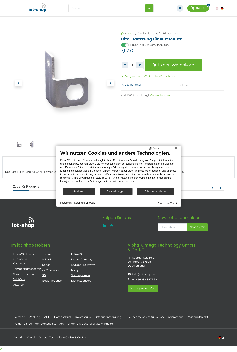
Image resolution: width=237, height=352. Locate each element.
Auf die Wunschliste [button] (159, 76)
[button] (18, 83)
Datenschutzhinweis (84, 202)
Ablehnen (78, 191)
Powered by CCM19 (167, 203)
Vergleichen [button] (131, 76)
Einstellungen (116, 191)
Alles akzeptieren (156, 191)
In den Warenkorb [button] (173, 64)
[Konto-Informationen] (180, 8)
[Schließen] (175, 148)
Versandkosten (160, 95)
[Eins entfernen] (125, 65)
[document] (118, 169)
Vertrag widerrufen (142, 288)
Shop (130, 33)
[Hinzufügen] (139, 65)
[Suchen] (149, 8)
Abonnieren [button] (197, 227)
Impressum (66, 202)
